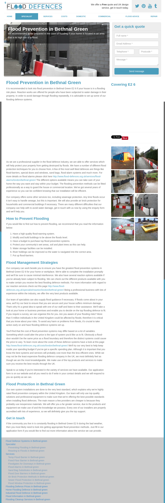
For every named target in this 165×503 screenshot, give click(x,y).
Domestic (81, 16)
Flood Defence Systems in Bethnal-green (26, 441)
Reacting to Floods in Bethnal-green (26, 450)
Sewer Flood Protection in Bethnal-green (28, 480)
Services (47, 16)
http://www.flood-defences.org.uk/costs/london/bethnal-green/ (37, 345)
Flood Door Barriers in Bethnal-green (26, 473)
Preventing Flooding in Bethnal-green (27, 447)
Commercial (104, 16)
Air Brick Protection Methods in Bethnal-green (31, 476)
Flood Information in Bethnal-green (23, 496)
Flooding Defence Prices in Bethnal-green (27, 486)
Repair (154, 16)
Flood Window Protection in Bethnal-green (29, 483)
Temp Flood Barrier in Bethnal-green (26, 457)
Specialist (26, 16)
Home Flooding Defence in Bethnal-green (27, 489)
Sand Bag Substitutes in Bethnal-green (27, 470)
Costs (64, 16)
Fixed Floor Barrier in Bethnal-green (26, 460)
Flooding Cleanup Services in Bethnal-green (28, 499)
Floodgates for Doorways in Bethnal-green (29, 463)
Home (9, 16)
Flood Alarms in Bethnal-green (23, 467)
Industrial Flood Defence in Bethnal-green (27, 493)
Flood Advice (132, 16)
